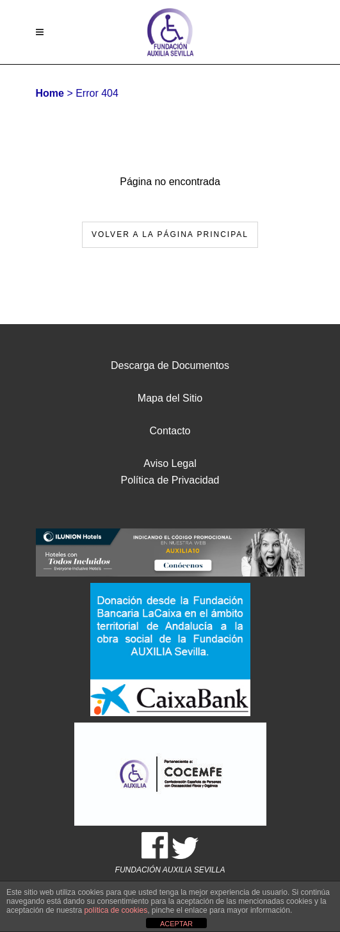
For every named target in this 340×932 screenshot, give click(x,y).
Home (50, 93)
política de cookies (115, 910)
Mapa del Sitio (170, 398)
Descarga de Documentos (170, 365)
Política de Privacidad (170, 480)
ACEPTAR (176, 924)
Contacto (169, 430)
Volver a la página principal (170, 234)
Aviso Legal (169, 463)
